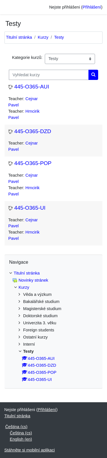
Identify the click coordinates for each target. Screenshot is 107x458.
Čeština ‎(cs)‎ (16, 426)
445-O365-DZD (32, 131)
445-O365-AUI (31, 87)
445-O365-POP (32, 163)
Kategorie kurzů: (27, 57)
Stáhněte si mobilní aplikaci (29, 450)
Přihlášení (91, 7)
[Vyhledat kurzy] (49, 75)
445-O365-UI (29, 208)
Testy (59, 37)
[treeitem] (53, 326)
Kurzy (43, 37)
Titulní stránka (19, 37)
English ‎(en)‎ (21, 439)
